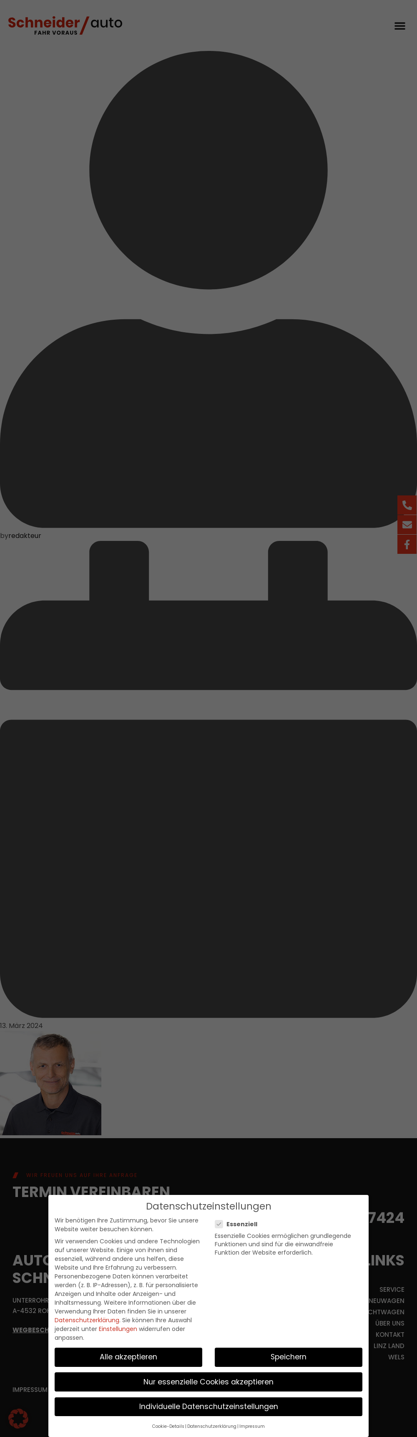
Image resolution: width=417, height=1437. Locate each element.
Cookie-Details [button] (168, 1426)
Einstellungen (118, 1329)
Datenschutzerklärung (87, 1320)
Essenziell (239, 1224)
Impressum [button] (252, 1426)
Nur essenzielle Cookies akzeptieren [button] (208, 1381)
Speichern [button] (288, 1357)
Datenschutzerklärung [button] (211, 1426)
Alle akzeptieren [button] (128, 1357)
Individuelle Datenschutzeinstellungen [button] (208, 1406)
